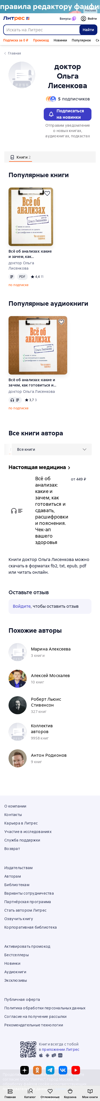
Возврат (12, 848)
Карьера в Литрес (21, 823)
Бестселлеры (16, 955)
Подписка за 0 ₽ (15, 40)
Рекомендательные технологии (33, 1025)
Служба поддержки (22, 840)
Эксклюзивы (15, 980)
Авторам (12, 876)
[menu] (52, 449)
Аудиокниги (15, 972)
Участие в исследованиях (27, 831)
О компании (15, 806)
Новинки (60, 40)
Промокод (41, 40)
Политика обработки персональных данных (45, 1008)
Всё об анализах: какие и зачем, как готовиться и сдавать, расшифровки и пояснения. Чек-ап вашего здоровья (30, 254)
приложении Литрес (60, 1049)
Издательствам (18, 867)
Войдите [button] (22, 606)
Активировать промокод (27, 946)
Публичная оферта (22, 999)
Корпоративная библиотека (30, 927)
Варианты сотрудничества (29, 893)
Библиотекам (16, 884)
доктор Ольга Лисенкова (21, 266)
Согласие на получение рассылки (35, 1016)
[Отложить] (47, 193)
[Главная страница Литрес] (16, 18)
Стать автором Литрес (25, 910)
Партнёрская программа (27, 901)
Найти (88, 29)
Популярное (81, 40)
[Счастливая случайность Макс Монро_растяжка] (50, 6)
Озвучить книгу (18, 918)
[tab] (20, 157)
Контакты (13, 814)
